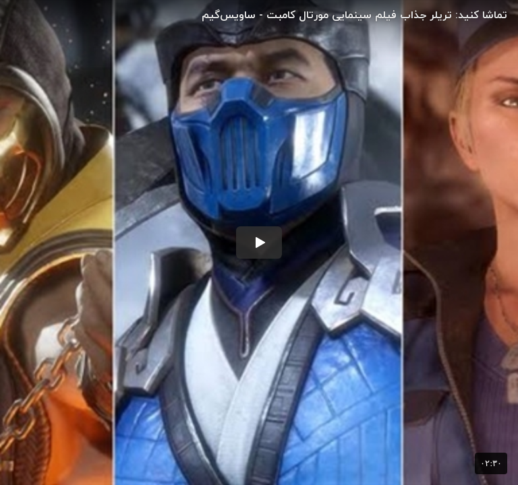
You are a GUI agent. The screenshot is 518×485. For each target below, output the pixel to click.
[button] (259, 242)
